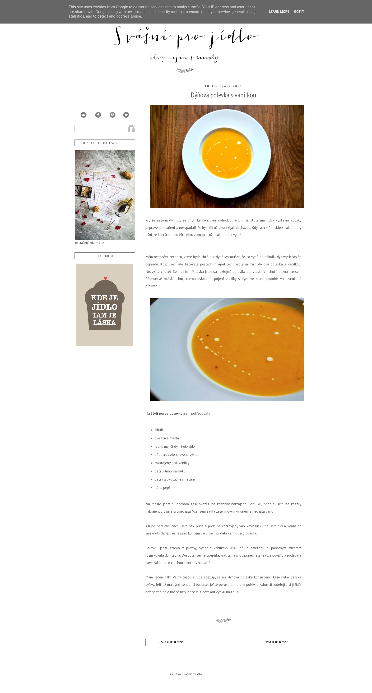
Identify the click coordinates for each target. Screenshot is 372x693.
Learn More (279, 12)
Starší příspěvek (276, 642)
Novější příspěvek (171, 642)
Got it (299, 12)
